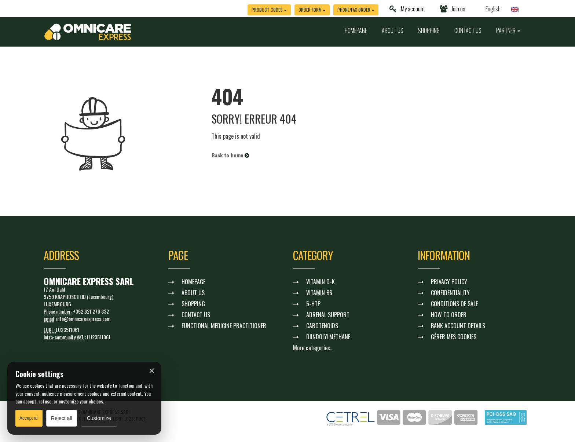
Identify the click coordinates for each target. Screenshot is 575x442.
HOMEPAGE (356, 30)
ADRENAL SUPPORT (327, 314)
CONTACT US (467, 30)
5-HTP (313, 303)
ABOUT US (392, 30)
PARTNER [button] (508, 30)
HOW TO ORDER (448, 314)
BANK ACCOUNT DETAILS (458, 325)
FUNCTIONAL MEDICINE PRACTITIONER (224, 325)
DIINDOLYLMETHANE (328, 336)
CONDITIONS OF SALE (454, 303)
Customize (99, 418)
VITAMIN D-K (320, 281)
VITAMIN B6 (319, 292)
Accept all (29, 418)
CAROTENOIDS (322, 325)
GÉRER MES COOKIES (453, 336)
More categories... (313, 347)
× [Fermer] (152, 370)
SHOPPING (429, 30)
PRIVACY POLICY (449, 281)
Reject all (61, 418)
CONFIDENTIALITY (450, 292)
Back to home (230, 155)
